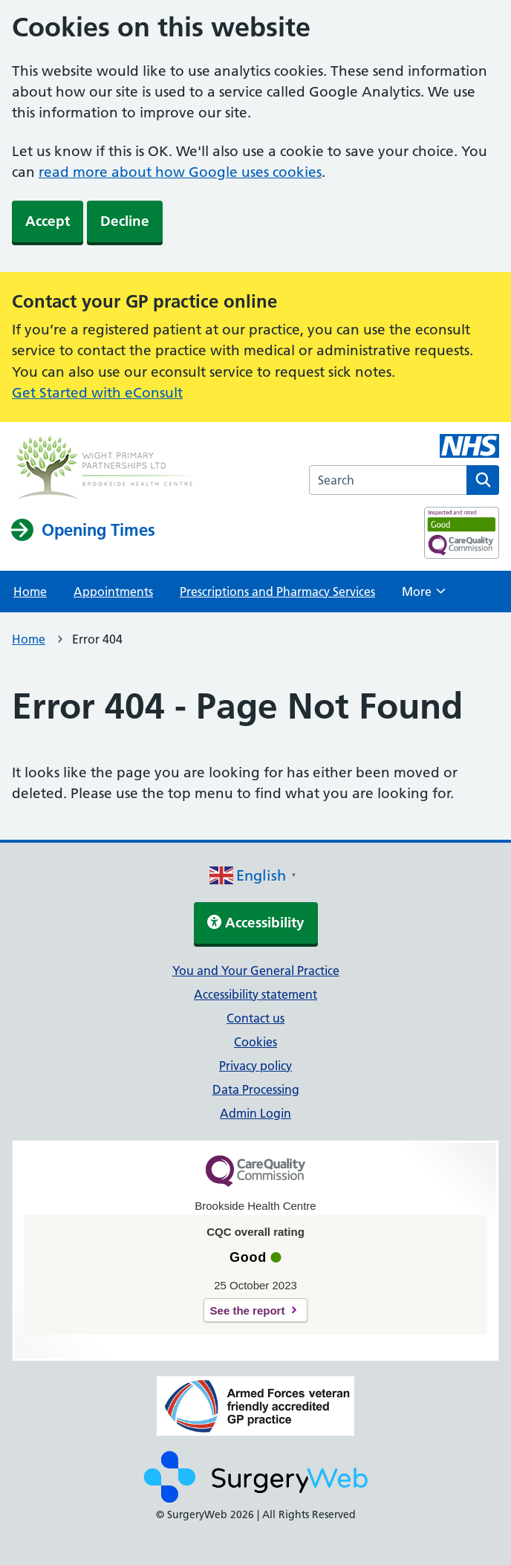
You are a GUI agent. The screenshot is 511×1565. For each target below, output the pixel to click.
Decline (124, 221)
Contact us (255, 1018)
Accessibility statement (255, 994)
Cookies (255, 1041)
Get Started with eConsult (97, 392)
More (424, 596)
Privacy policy (255, 1065)
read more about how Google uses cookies (180, 172)
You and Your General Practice (255, 970)
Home (30, 591)
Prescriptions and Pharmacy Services (277, 591)
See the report (247, 1310)
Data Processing (255, 1089)
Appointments (113, 591)
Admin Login (255, 1113)
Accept (47, 221)
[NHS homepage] (105, 469)
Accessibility (256, 922)
